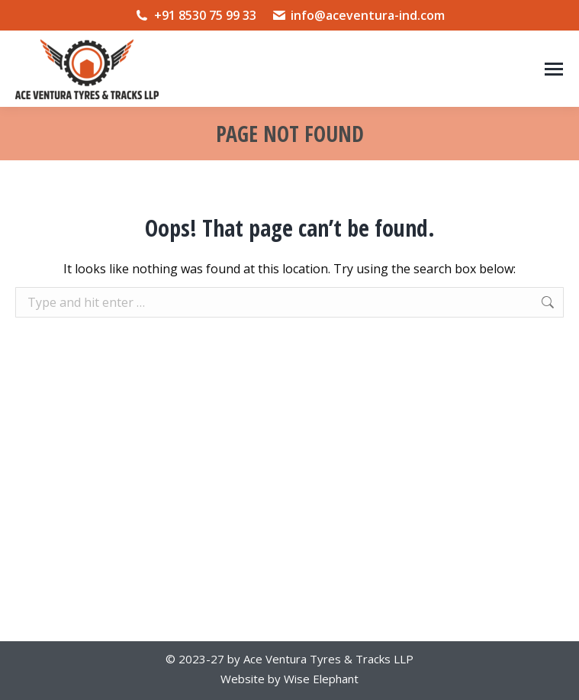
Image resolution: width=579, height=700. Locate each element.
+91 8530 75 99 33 (195, 15)
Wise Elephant (321, 678)
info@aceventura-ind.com (359, 15)
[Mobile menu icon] (554, 69)
